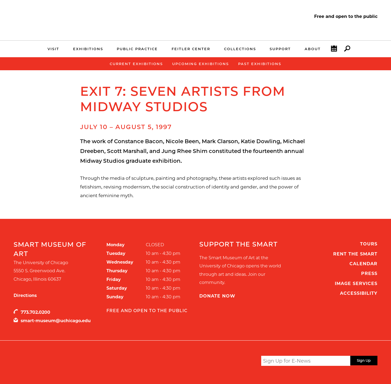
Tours (368, 244)
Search (347, 49)
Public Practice (137, 49)
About (313, 49)
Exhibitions (88, 49)
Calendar (334, 49)
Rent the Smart (355, 254)
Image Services (356, 283)
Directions (25, 295)
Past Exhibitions (259, 64)
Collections (240, 49)
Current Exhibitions (136, 64)
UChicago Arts (66, 361)
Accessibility (358, 293)
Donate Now (217, 296)
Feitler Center (191, 49)
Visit (53, 49)
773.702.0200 (35, 312)
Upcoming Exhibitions (200, 64)
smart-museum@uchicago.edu (56, 320)
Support (280, 49)
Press (369, 273)
